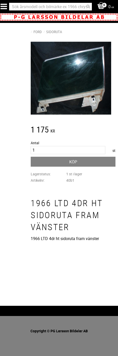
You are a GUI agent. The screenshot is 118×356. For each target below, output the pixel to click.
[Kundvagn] (104, 7)
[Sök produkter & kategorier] (50, 7)
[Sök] (88, 6)
